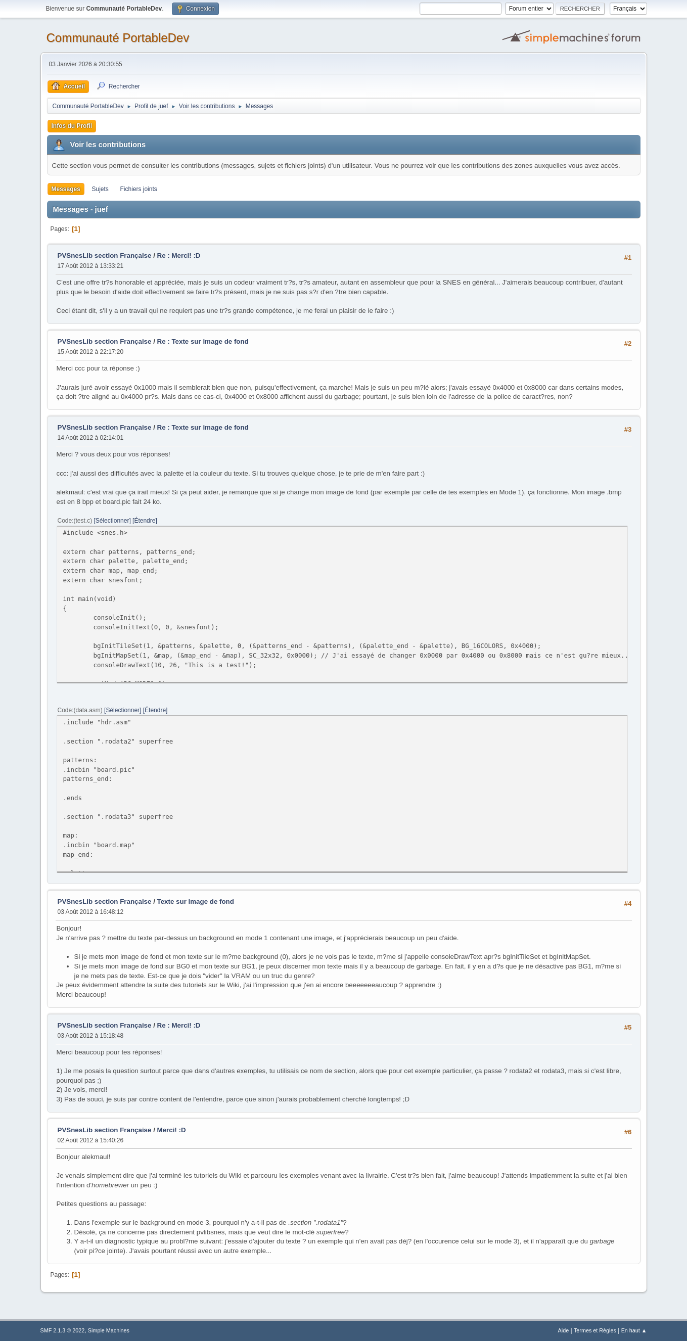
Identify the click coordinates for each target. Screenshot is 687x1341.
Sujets (100, 189)
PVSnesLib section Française (105, 255)
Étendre (144, 520)
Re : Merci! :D (179, 255)
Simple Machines (108, 1330)
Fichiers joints (138, 189)
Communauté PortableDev (118, 37)
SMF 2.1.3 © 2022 (62, 1330)
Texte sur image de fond (195, 901)
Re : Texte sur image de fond (203, 341)
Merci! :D (171, 1130)
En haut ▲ (634, 1330)
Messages (66, 189)
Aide (563, 1330)
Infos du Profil (72, 125)
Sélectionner (112, 520)
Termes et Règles (595, 1330)
